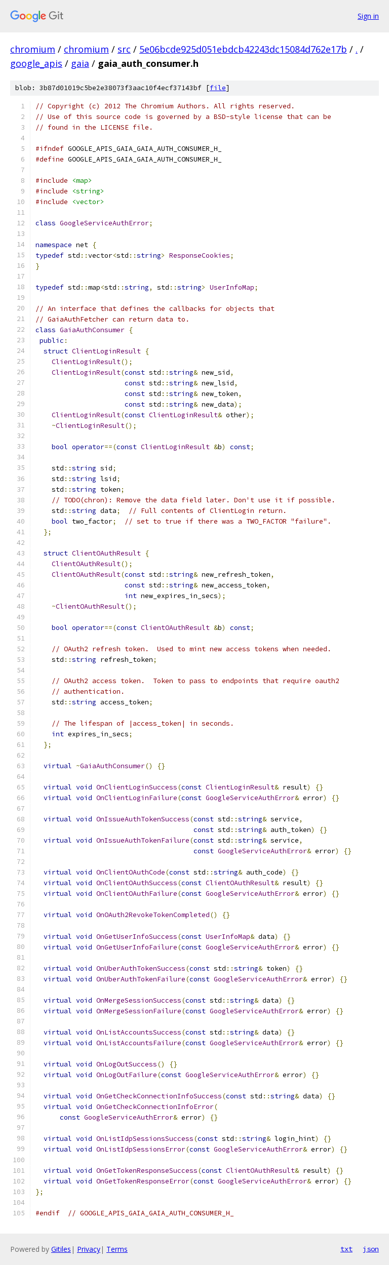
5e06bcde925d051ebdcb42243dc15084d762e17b (243, 49)
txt (346, 1248)
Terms (117, 1249)
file (218, 88)
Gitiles (61, 1249)
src (124, 49)
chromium (32, 49)
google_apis (36, 63)
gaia (80, 63)
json (371, 1248)
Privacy (88, 1249)
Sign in (368, 16)
